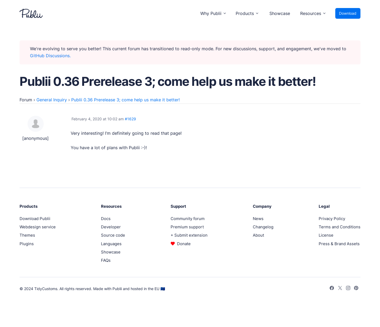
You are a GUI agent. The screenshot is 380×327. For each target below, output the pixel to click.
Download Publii (35, 218)
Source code (113, 235)
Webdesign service (38, 226)
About (258, 235)
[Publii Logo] (31, 13)
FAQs (106, 260)
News (258, 218)
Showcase (279, 13)
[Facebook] (332, 289)
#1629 (130, 119)
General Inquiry (51, 99)
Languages (111, 243)
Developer (111, 226)
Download (347, 13)
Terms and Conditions (339, 226)
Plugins (27, 243)
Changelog (263, 226)
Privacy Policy (332, 218)
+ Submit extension (189, 235)
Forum (26, 99)
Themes (27, 235)
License (326, 235)
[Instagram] (348, 289)
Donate (184, 243)
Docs (106, 218)
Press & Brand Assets (339, 243)
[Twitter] (340, 289)
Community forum (188, 218)
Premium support (187, 226)
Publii (117, 288)
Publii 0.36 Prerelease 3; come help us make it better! (125, 99)
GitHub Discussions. (50, 55)
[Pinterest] (356, 289)
